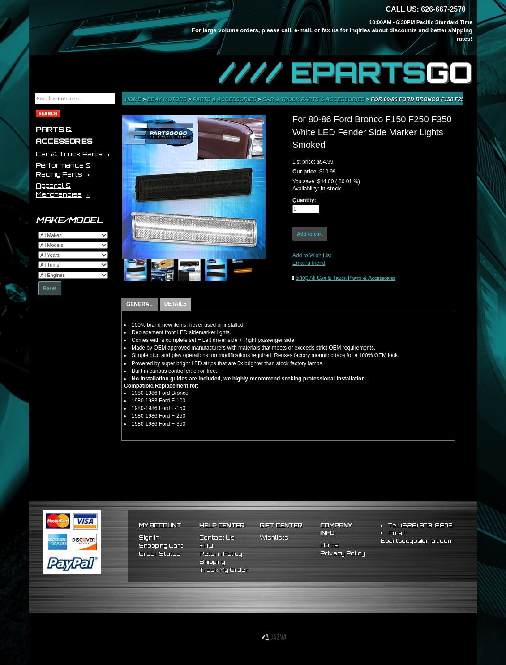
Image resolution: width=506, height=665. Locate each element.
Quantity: (304, 200)
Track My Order (224, 569)
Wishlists (274, 537)
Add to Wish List (311, 255)
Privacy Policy (342, 553)
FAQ (206, 545)
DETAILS (175, 304)
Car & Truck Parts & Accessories (314, 99)
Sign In (149, 537)
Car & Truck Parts (69, 154)
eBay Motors (167, 99)
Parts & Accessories (225, 99)
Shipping (212, 561)
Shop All (345, 278)
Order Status (159, 553)
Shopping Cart (161, 545)
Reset (49, 288)
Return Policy (220, 553)
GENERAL (139, 304)
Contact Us (217, 537)
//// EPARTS (345, 73)
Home (133, 99)
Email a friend (308, 263)
